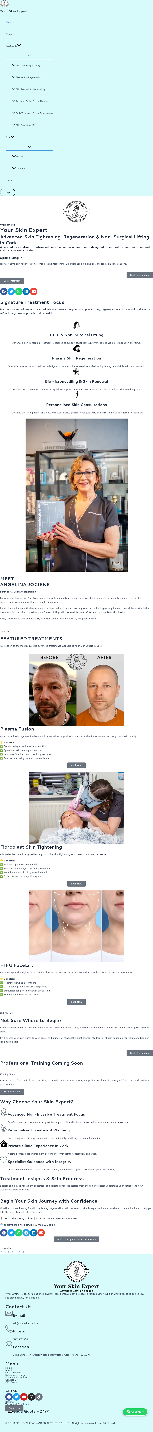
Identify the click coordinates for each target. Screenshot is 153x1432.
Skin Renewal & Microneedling (28, 89)
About (9, 33)
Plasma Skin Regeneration (26, 77)
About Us (10, 1370)
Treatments (13, 46)
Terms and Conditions (17, 1404)
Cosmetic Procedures (17, 1377)
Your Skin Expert (14, 11)
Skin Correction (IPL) (24, 125)
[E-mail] (9, 1313)
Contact (10, 180)
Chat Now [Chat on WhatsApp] (135, 1411)
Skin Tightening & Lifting (26, 65)
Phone (19, 1331)
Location (21, 1346)
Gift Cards (19, 168)
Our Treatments (14, 1372)
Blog (10, 137)
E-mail (19, 1315)
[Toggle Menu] (29, 55)
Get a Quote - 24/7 (31, 1411)
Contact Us (11, 1379)
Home (9, 21)
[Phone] (9, 1329)
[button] (19, 46)
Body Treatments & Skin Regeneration (32, 113)
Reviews (18, 156)
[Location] (9, 1344)
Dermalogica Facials (16, 1375)
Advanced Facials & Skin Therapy (30, 101)
